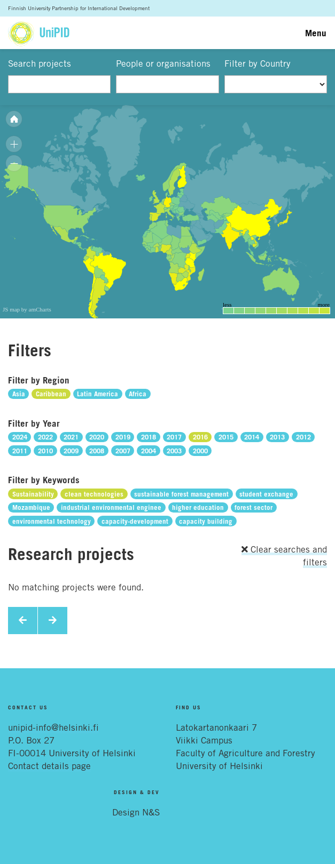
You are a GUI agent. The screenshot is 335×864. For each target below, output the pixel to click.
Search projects (39, 63)
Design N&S (136, 812)
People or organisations (163, 63)
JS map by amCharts (27, 309)
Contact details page (49, 766)
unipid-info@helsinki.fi (53, 727)
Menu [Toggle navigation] (315, 32)
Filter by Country (257, 63)
